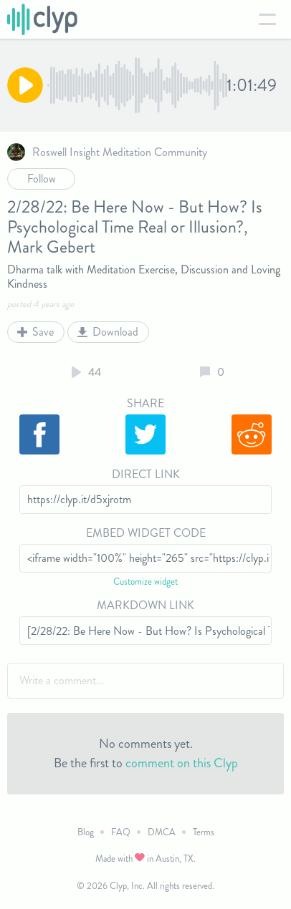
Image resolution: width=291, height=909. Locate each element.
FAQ (120, 832)
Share (145, 403)
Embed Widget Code (146, 533)
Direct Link (146, 474)
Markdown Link (145, 605)
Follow (41, 178)
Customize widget (145, 581)
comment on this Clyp (181, 763)
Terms (203, 832)
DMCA (162, 832)
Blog (85, 832)
